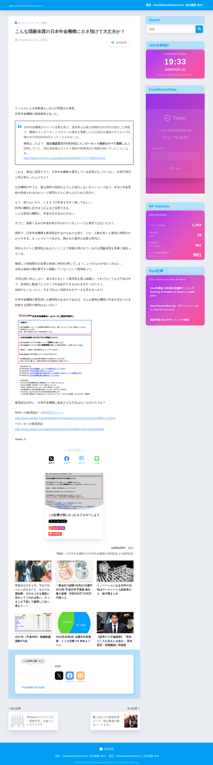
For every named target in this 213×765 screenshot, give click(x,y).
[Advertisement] (74, 75)
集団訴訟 (128, 552)
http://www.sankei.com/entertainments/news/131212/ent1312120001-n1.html (63, 417)
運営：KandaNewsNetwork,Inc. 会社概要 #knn (174, 5)
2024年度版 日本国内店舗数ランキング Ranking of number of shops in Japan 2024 (172, 292)
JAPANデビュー (51, 412)
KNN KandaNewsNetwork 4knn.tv (42, 5)
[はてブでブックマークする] (82, 459)
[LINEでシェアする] (97, 459)
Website (80, 680)
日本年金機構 (76, 552)
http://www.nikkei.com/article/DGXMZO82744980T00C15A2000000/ (58, 428)
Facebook (70, 680)
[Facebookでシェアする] (67, 459)
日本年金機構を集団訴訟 (103, 552)
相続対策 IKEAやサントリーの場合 (169, 319)
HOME (106, 748)
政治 (130, 547)
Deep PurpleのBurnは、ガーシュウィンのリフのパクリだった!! (174, 307)
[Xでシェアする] (52, 459)
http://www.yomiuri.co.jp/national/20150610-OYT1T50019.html (63, 158)
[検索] (199, 29)
